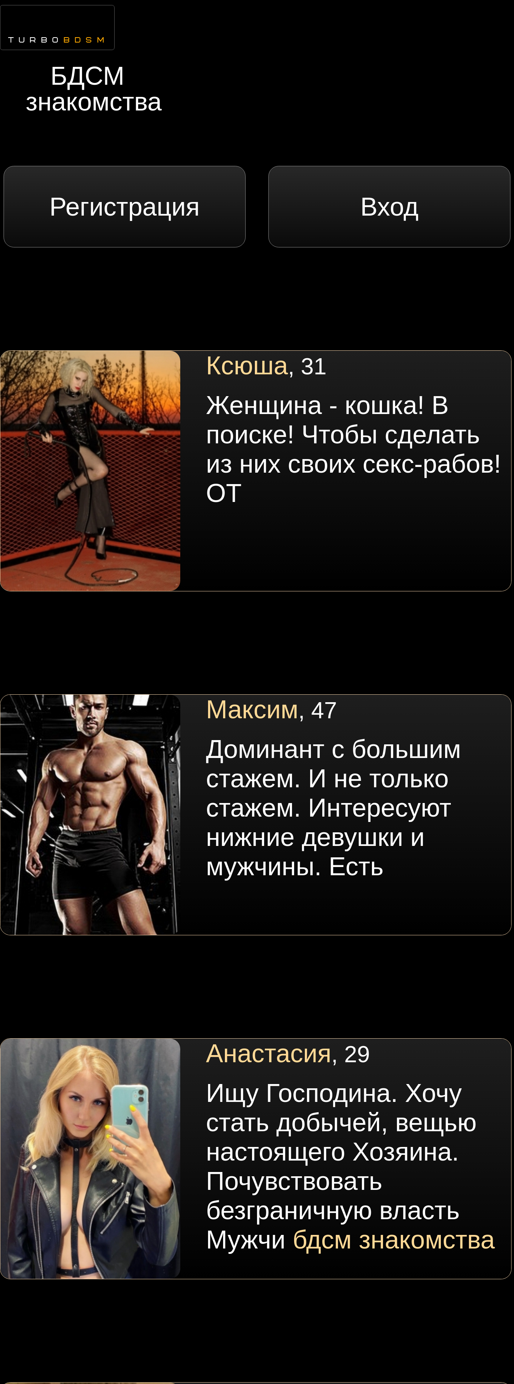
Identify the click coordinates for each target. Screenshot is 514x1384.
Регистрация (125, 206)
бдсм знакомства (394, 1239)
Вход (390, 206)
